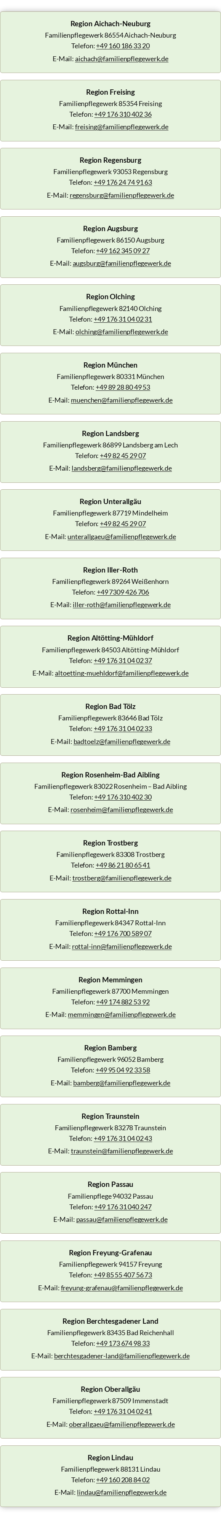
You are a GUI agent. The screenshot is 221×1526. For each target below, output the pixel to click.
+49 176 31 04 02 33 (123, 729)
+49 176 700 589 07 (122, 933)
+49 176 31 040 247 (122, 1207)
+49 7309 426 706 (123, 592)
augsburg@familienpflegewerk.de (122, 263)
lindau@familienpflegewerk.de (122, 1492)
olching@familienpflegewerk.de (121, 332)
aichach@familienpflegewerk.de (121, 59)
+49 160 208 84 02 (122, 1480)
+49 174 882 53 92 (122, 1002)
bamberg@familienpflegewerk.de (121, 1083)
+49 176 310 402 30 (122, 797)
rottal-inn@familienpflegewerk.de (122, 946)
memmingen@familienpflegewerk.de (122, 1014)
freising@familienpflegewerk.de (121, 127)
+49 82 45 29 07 (123, 456)
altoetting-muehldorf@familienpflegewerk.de (122, 673)
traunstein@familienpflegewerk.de (122, 1151)
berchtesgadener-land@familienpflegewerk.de (122, 1356)
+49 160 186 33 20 (122, 46)
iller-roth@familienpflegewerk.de (122, 605)
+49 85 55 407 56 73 (123, 1275)
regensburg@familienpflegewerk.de (122, 195)
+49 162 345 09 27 (122, 251)
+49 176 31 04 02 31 (123, 319)
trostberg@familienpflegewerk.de (121, 878)
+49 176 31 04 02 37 (123, 661)
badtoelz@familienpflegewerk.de (122, 742)
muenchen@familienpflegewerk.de (122, 400)
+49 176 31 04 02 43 (123, 1138)
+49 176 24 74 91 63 (123, 182)
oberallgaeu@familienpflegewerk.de (122, 1424)
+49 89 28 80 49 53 (123, 387)
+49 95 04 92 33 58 (123, 1070)
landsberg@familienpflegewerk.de (122, 468)
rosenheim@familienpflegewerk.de (121, 810)
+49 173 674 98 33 (122, 1343)
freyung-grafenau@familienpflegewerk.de (122, 1288)
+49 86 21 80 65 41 (123, 865)
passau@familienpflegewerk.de (122, 1219)
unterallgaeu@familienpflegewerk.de (121, 537)
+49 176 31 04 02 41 (123, 1411)
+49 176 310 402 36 (122, 114)
